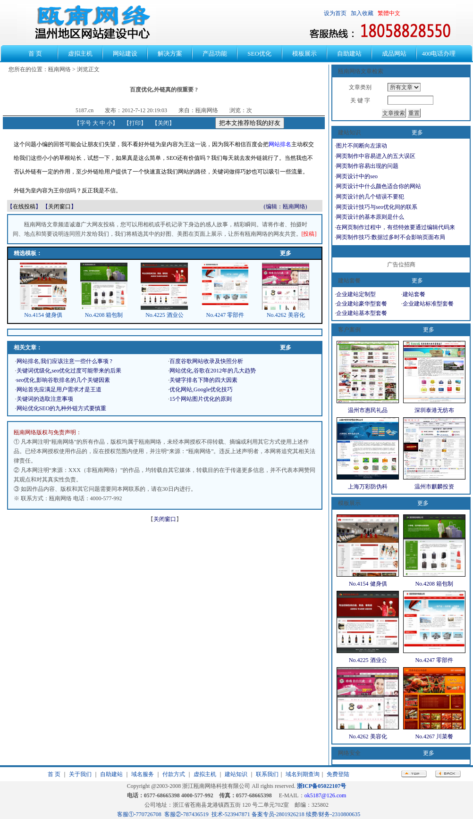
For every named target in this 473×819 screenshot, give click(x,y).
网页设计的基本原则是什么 (370, 217)
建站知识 (236, 774)
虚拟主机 (205, 774)
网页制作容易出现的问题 (367, 166)
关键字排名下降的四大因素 (203, 380)
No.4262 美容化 (286, 315)
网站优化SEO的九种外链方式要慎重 (62, 408)
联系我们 (267, 774)
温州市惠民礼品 (368, 410)
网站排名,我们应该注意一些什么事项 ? (64, 361)
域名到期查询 (303, 774)
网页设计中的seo (357, 176)
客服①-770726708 (139, 814)
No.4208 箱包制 (104, 315)
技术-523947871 (230, 814)
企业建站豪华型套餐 (361, 303)
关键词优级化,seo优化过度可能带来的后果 (69, 370)
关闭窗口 (59, 206)
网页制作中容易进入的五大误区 (375, 156)
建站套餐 (414, 294)
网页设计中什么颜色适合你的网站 (378, 186)
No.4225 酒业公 (164, 315)
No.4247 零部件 (225, 315)
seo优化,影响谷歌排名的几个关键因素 (63, 380)
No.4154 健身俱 (43, 315)
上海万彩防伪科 (368, 486)
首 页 (54, 774)
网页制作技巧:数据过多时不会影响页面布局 (390, 237)
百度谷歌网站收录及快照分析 (206, 361)
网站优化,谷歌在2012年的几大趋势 (212, 370)
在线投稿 (24, 206)
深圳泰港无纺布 (434, 410)
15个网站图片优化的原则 (200, 399)
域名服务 (142, 774)
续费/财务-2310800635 (333, 814)
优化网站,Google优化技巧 (201, 389)
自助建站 (111, 774)
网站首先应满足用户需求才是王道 (59, 389)
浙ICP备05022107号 (321, 786)
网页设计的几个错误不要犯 (370, 196)
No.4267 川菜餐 (434, 736)
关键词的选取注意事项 (45, 399)
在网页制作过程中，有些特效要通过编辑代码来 (395, 227)
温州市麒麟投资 (434, 486)
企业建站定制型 (356, 294)
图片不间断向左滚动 (361, 145)
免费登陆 (338, 774)
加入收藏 (362, 13)
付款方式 (173, 774)
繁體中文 (389, 13)
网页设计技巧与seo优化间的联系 (376, 207)
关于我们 (80, 774)
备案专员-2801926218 (278, 814)
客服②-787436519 (186, 814)
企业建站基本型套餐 (361, 313)
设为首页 (335, 13)
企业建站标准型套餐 (428, 303)
